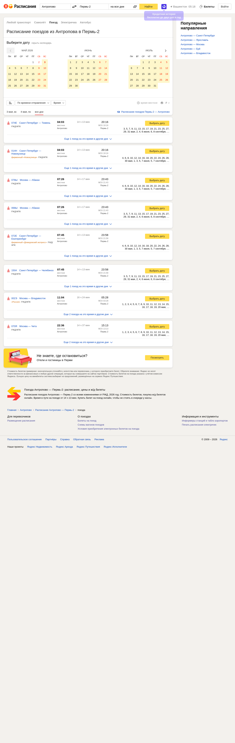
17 (45, 74)
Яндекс (224, 439)
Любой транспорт (19, 22)
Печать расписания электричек (199, 424)
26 (15, 85)
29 (33, 85)
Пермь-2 (104, 128)
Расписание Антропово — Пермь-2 (54, 410)
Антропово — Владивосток (195, 53)
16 (39, 74)
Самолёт (40, 22)
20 (21, 79)
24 (45, 79)
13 (21, 74)
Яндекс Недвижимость (39, 446)
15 (33, 74)
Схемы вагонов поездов (91, 424)
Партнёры (50, 439)
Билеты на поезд (87, 420)
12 (15, 74)
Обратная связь (82, 439)
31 (45, 85)
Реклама (99, 439)
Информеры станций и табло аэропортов (205, 420)
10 (45, 68)
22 (33, 79)
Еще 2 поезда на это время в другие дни (88, 314)
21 (27, 79)
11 (9, 74)
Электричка (69, 22)
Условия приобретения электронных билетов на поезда (108, 428)
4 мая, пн (26, 111)
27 (21, 85)
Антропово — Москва (192, 44)
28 (27, 85)
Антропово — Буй (190, 48)
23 (39, 79)
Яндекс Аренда (64, 446)
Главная (11, 410)
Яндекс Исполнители (115, 446)
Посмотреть (157, 357)
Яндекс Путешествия (88, 446)
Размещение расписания (21, 420)
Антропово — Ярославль (194, 40)
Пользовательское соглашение (24, 439)
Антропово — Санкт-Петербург (198, 35)
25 (9, 85)
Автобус (85, 22)
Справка (65, 439)
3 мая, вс (12, 111)
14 (27, 74)
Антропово (62, 128)
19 (15, 79)
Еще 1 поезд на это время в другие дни (88, 138)
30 (39, 85)
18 (9, 79)
